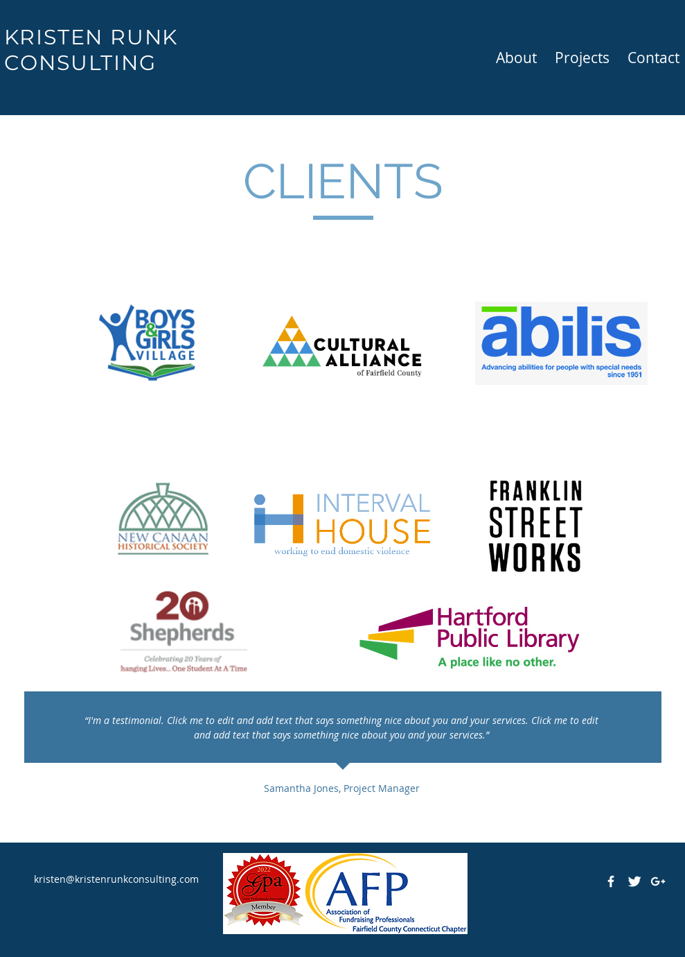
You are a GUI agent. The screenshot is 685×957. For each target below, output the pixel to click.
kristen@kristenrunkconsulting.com (116, 879)
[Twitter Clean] (634, 881)
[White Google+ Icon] (658, 881)
